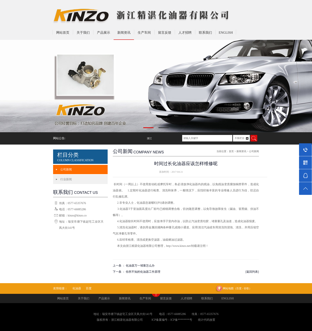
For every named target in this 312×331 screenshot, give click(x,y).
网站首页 (62, 32)
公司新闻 (66, 169)
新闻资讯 (123, 32)
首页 (231, 151)
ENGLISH (226, 32)
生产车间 (144, 32)
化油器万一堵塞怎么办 (140, 265)
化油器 (76, 288)
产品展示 (103, 32)
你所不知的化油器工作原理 (143, 271)
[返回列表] (252, 271)
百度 (89, 288)
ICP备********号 (181, 319)
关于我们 (83, 32)
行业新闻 (66, 179)
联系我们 (205, 32)
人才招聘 (185, 32)
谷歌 (246, 288)
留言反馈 (164, 32)
